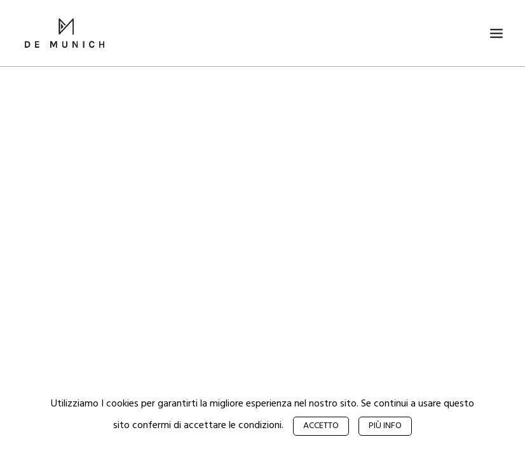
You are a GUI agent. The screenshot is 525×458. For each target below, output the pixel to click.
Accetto (321, 426)
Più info (385, 426)
